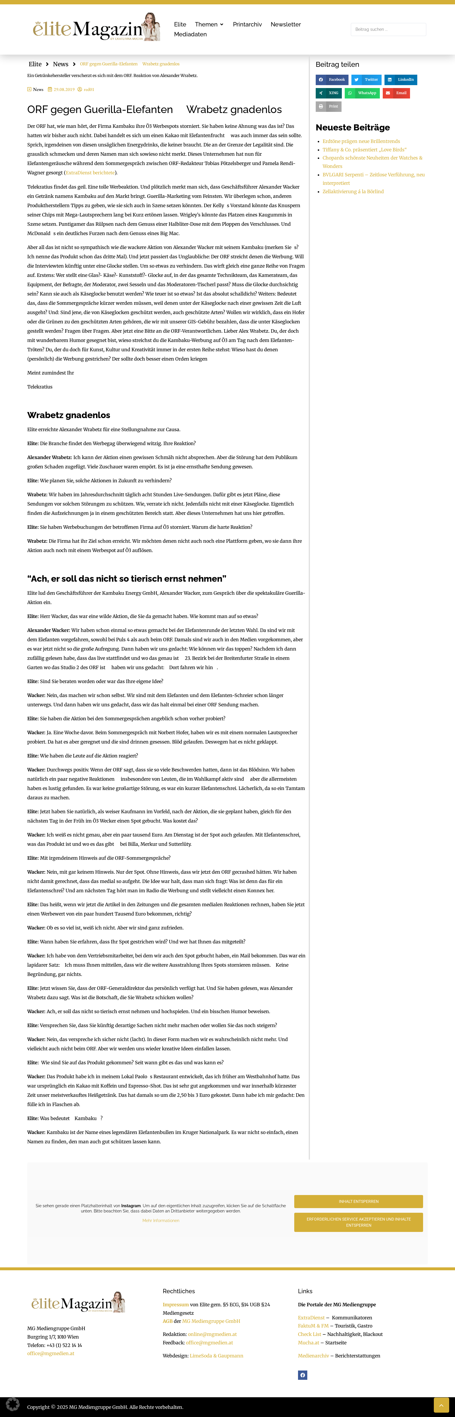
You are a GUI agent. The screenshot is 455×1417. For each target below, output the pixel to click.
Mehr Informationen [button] (160, 1220)
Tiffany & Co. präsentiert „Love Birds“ (365, 150)
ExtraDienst (311, 1317)
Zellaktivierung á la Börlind (353, 191)
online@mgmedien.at (212, 1334)
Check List (309, 1334)
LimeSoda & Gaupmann (216, 1355)
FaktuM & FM (313, 1326)
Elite (35, 64)
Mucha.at (308, 1342)
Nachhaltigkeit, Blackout (352, 1334)
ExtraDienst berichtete (90, 172)
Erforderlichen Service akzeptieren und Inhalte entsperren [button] (359, 1222)
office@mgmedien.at (50, 1353)
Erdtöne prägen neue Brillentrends (361, 141)
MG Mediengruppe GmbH (211, 1321)
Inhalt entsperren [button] (359, 1201)
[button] (209, 24)
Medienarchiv (313, 1355)
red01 (89, 89)
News (60, 64)
